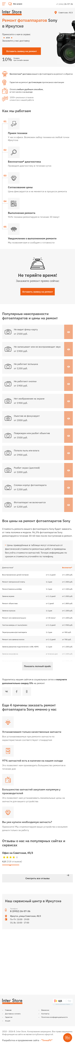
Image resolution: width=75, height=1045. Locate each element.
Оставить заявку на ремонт (37, 291)
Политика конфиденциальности (54, 1017)
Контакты (45, 1014)
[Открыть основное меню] (4, 4)
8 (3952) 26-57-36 (20, 911)
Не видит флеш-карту (26, 329)
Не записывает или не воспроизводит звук (37, 346)
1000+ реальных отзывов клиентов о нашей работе (22, 98)
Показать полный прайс (37, 666)
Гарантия (8, 1017)
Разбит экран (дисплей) (27, 467)
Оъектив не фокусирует (27, 415)
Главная (8, 1010)
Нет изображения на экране (29, 398)
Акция (7, 1021)
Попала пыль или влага (26, 450)
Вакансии (45, 1010)
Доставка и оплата (12, 1014)
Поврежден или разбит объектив (32, 433)
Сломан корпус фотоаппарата (30, 485)
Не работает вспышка (26, 364)
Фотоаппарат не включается (30, 502)
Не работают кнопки (25, 381)
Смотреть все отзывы (37, 878)
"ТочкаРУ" (46, 1040)
